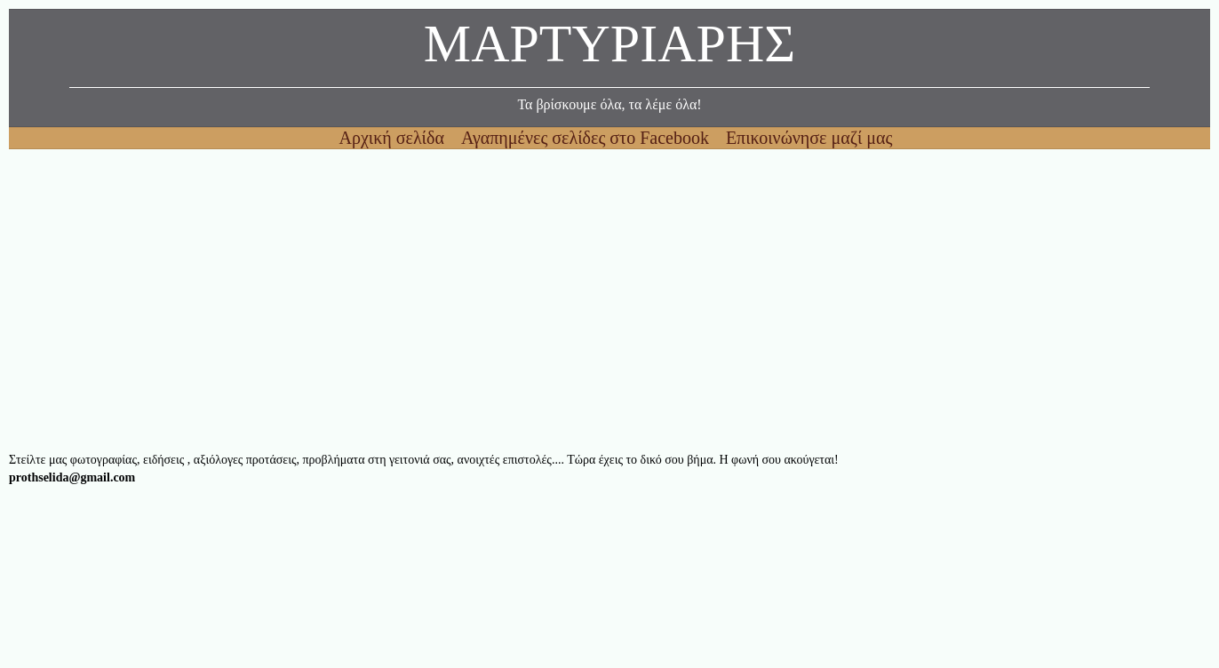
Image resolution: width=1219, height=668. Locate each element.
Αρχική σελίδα (394, 137)
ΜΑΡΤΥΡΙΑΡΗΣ (609, 48)
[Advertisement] (542, 300)
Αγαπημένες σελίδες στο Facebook (587, 137)
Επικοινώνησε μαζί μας (809, 137)
